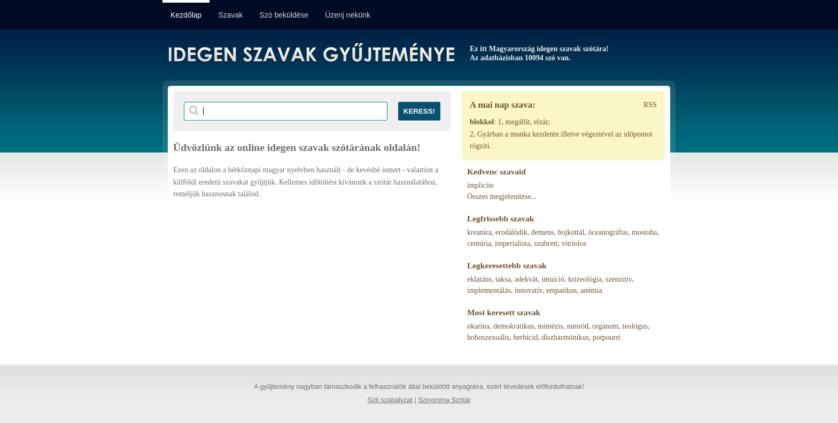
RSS (650, 105)
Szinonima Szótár (444, 400)
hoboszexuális (488, 337)
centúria (479, 244)
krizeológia (585, 279)
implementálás (489, 290)
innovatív (528, 290)
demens (542, 232)
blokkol (482, 122)
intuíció (552, 279)
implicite (480, 185)
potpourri (606, 337)
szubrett (545, 244)
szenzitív (619, 279)
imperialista (512, 244)
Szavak (230, 15)
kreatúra (479, 232)
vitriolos (574, 244)
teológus (635, 326)
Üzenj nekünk (347, 15)
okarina (478, 326)
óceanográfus (608, 232)
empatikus (561, 290)
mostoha (644, 232)
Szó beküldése (283, 15)
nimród (577, 326)
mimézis (550, 326)
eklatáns (479, 279)
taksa (503, 279)
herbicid (525, 337)
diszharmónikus (565, 337)
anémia (591, 290)
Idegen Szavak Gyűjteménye (310, 54)
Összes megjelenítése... (502, 197)
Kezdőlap (185, 15)
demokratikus (513, 326)
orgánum (605, 326)
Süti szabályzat (390, 400)
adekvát (526, 279)
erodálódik (511, 232)
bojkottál (571, 232)
